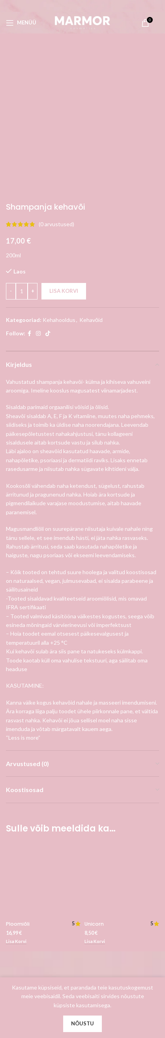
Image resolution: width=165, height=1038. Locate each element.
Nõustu (82, 1023)
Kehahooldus (59, 176)
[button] (16, 798)
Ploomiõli (18, 780)
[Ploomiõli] (43, 736)
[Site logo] (82, 22)
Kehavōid (91, 176)
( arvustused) (56, 80)
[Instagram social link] (38, 190)
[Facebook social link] (29, 190)
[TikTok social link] (47, 190)
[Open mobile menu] (21, 23)
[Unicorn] (121, 703)
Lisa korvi (63, 147)
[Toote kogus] (22, 147)
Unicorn (94, 713)
